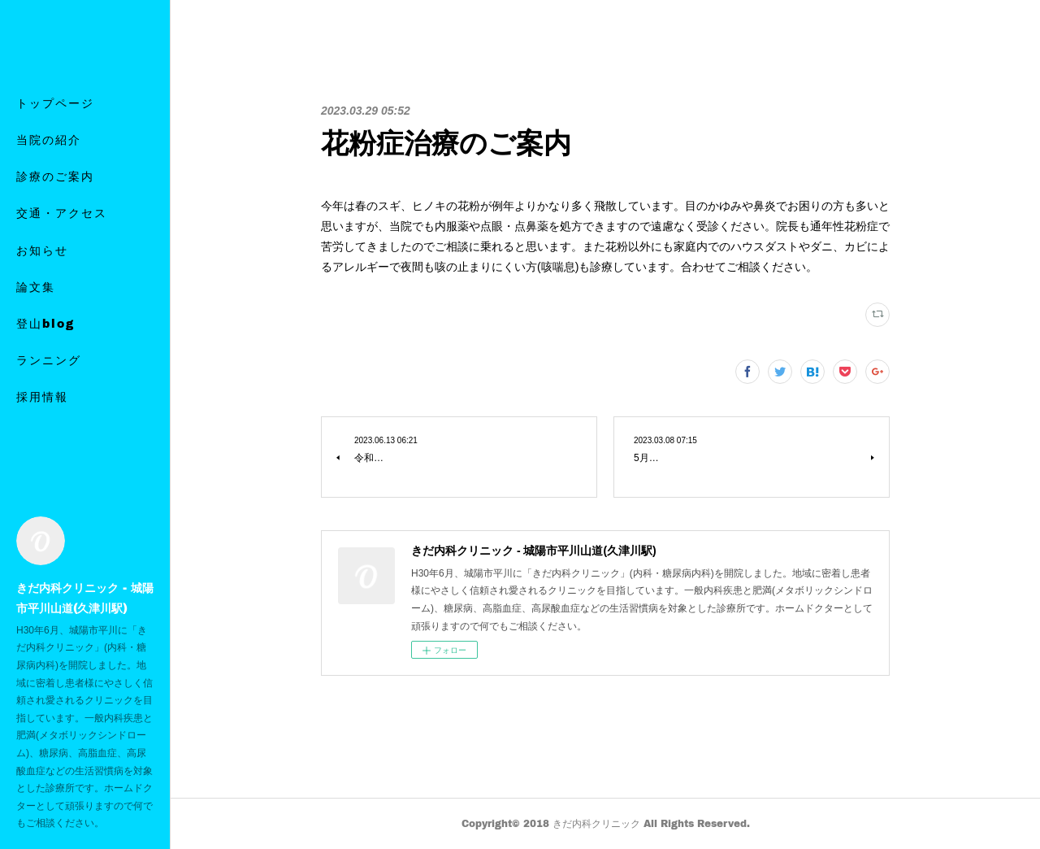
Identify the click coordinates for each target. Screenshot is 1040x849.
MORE (38, 352)
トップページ (55, 132)
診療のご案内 (55, 205)
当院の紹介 (48, 168)
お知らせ (42, 279)
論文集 (35, 316)
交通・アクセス (61, 242)
